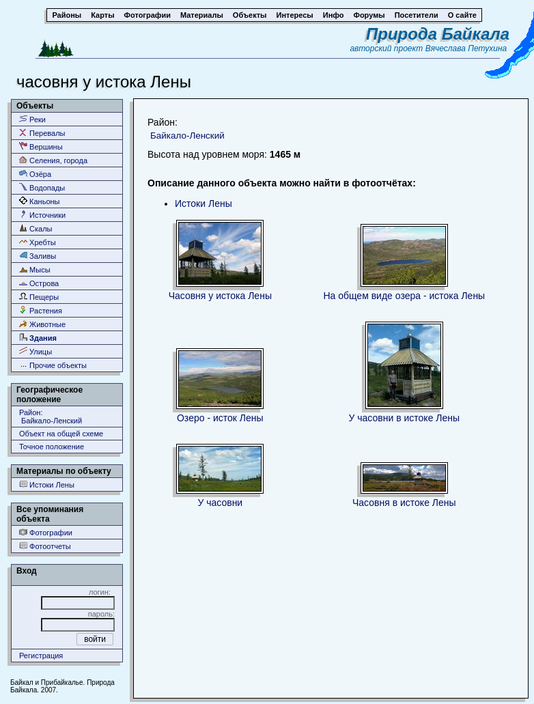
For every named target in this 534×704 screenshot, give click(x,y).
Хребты (37, 242)
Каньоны (39, 201)
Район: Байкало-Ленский (50, 416)
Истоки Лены (46, 484)
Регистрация (41, 655)
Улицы (35, 351)
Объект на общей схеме (61, 434)
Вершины (41, 146)
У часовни (219, 502)
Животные (42, 324)
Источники (42, 214)
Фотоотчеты (45, 545)
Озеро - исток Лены (220, 417)
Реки (32, 119)
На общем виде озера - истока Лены (404, 295)
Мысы (35, 269)
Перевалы (42, 132)
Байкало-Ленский (187, 135)
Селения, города (53, 160)
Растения (40, 310)
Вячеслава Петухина (466, 48)
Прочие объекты (53, 365)
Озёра (35, 173)
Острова (39, 283)
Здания (38, 337)
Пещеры (39, 296)
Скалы (36, 228)
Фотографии (45, 532)
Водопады (42, 187)
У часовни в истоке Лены (404, 417)
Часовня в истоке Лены (404, 502)
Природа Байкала (437, 34)
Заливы (37, 255)
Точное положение (51, 446)
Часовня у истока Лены (220, 295)
